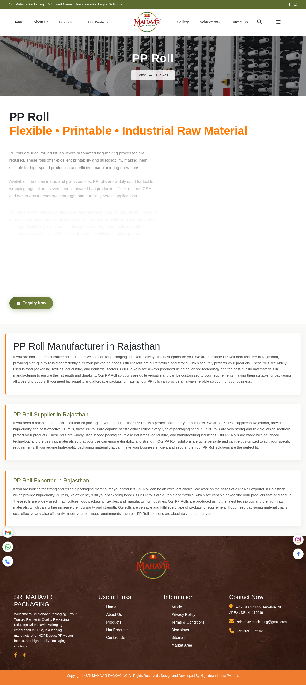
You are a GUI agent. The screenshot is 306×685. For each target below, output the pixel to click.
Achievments (209, 22)
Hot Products (100, 22)
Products (68, 22)
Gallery (183, 22)
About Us (41, 22)
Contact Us (239, 22)
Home (18, 22)
